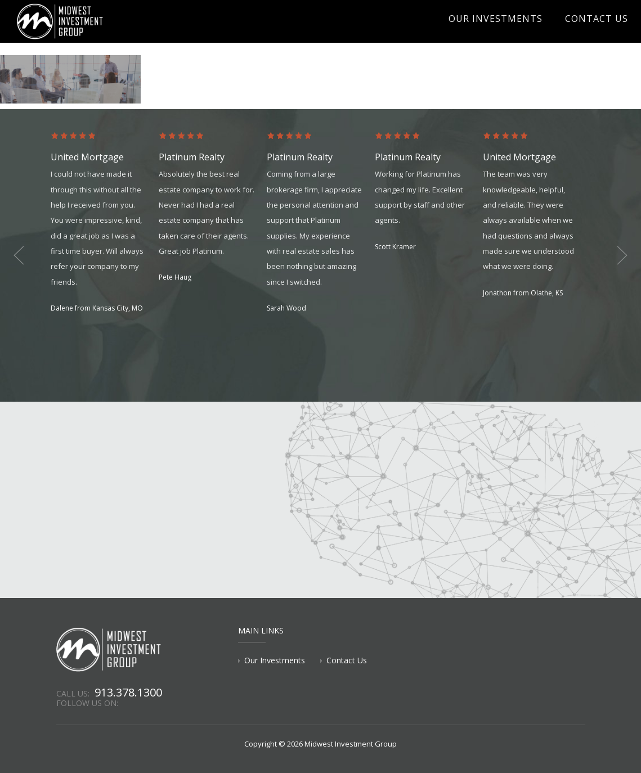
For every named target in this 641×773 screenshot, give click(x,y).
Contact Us (602, 31)
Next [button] (613, 255)
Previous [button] (28, 255)
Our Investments (514, 31)
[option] (105, 223)
